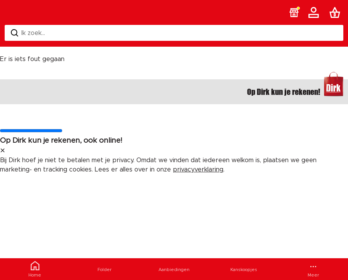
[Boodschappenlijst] (336, 12)
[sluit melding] (2, 151)
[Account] (315, 12)
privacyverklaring (198, 169)
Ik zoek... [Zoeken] (28, 33)
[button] (294, 12)
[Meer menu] (313, 269)
